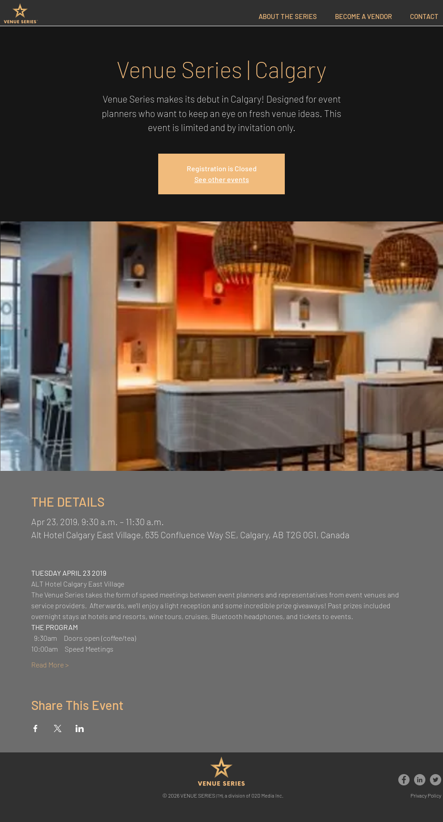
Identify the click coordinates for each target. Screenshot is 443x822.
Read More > (50, 664)
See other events (221, 179)
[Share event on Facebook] (35, 728)
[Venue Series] (404, 779)
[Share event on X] (57, 728)
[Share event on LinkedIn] (79, 728)
